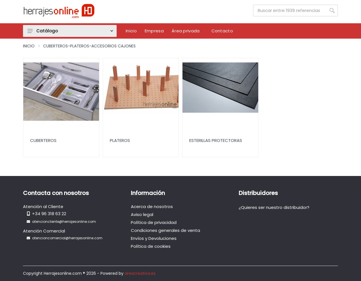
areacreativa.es (140, 273)
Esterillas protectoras (215, 140)
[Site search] (289, 10)
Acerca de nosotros (152, 206)
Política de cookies (151, 246)
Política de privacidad (154, 222)
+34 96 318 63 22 (49, 214)
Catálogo (70, 31)
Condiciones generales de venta (165, 230)
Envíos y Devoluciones (154, 238)
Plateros (120, 140)
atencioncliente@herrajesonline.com (64, 221)
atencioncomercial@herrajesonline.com (67, 238)
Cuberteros (43, 140)
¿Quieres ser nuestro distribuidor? (274, 207)
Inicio (29, 46)
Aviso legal (142, 214)
